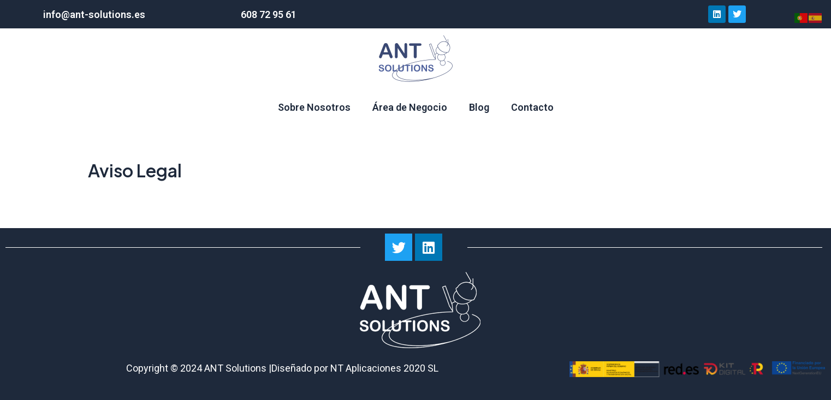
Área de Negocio (409, 107)
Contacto (532, 107)
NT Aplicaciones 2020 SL (384, 368)
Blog (479, 107)
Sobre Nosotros (314, 107)
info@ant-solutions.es (94, 14)
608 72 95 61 (268, 14)
